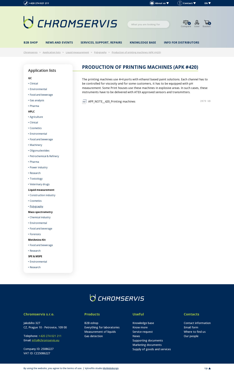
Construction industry (42, 195)
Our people (191, 336)
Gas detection (93, 336)
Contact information (197, 323)
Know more (140, 327)
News (136, 336)
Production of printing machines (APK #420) (136, 52)
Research (35, 173)
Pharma (34, 106)
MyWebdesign (111, 368)
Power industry (39, 167)
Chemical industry (40, 217)
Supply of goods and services (152, 349)
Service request (143, 332)
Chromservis (31, 52)
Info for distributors (181, 42)
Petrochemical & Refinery (44, 156)
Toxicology (36, 178)
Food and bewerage (41, 94)
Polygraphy (100, 52)
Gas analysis (37, 100)
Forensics (35, 234)
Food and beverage (41, 228)
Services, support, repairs (101, 42)
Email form (191, 327)
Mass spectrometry (40, 212)
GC (30, 78)
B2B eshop (91, 323)
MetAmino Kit (37, 239)
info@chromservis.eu (45, 340)
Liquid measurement (77, 52)
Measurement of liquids (100, 332)
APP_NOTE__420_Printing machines (111, 101)
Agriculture (36, 117)
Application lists (52, 52)
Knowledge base (143, 42)
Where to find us (195, 332)
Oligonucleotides (39, 150)
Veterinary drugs (40, 184)
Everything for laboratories (102, 327)
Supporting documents (148, 340)
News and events (59, 42)
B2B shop (31, 42)
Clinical (34, 83)
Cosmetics (36, 128)
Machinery (36, 145)
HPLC (31, 111)
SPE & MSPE (35, 256)
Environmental (38, 89)
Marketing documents (147, 345)
